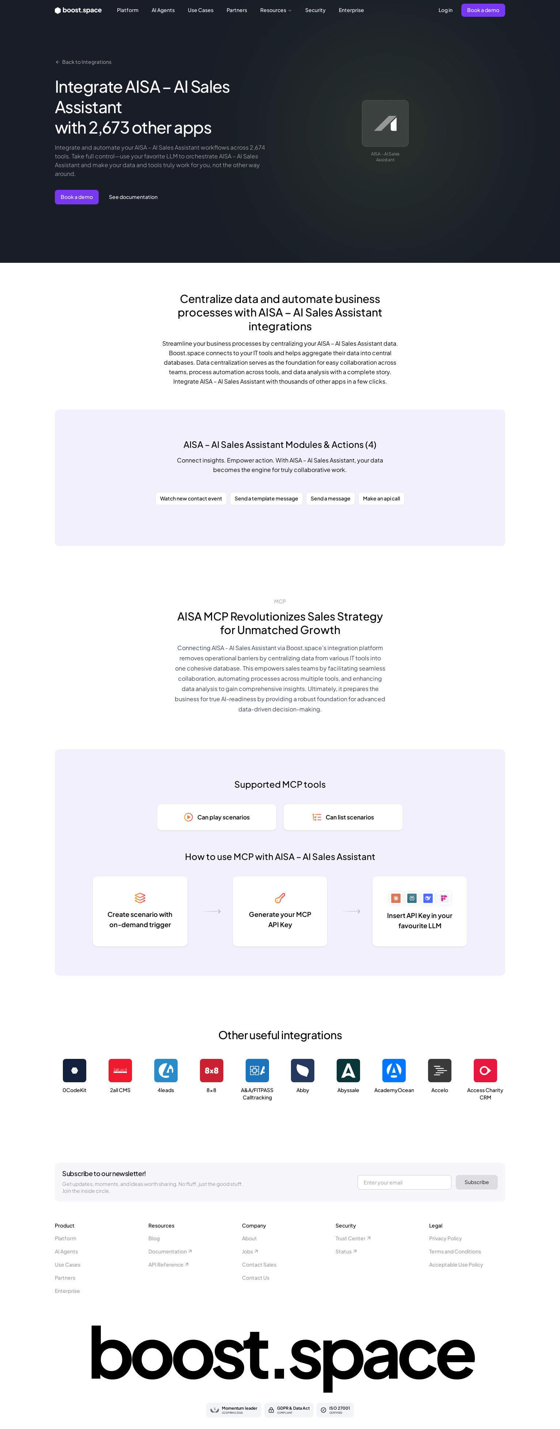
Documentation (170, 1251)
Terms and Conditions (455, 1251)
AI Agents (163, 10)
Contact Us (255, 1277)
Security (315, 10)
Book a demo (483, 10)
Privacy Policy (445, 1238)
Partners (237, 10)
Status (347, 1251)
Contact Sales (259, 1264)
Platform (128, 10)
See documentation (133, 196)
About (249, 1238)
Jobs (250, 1251)
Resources (276, 10)
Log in (446, 10)
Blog (154, 1238)
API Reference (169, 1264)
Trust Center (354, 1238)
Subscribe (477, 1182)
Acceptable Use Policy (456, 1264)
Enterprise (351, 10)
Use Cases (200, 10)
